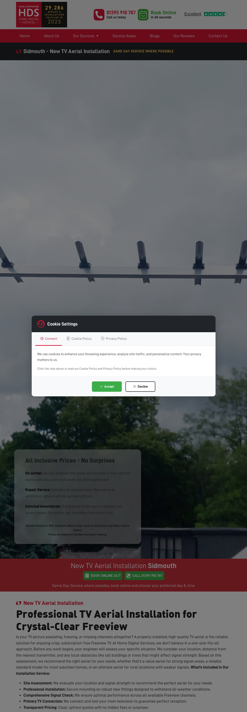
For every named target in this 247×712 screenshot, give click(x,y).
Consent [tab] (48, 338)
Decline (140, 386)
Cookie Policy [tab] (79, 338)
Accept (106, 386)
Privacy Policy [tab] (114, 338)
